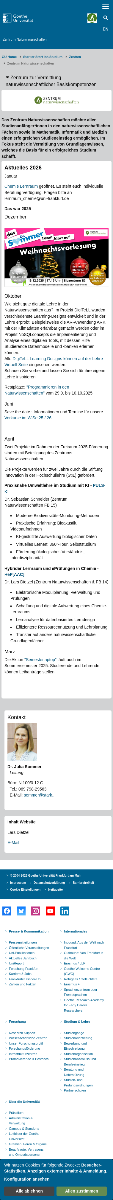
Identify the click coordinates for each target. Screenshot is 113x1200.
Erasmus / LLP (74, 963)
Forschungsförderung (24, 1048)
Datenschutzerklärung (49, 882)
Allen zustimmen (81, 1191)
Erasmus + (72, 984)
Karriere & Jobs (20, 974)
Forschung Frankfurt (23, 968)
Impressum (18, 882)
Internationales (75, 931)
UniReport (16, 963)
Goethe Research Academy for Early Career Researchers (84, 1005)
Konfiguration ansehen (26, 1179)
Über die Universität (24, 1101)
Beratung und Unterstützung (74, 1072)
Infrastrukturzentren (23, 1054)
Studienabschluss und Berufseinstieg (80, 1061)
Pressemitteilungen (23, 942)
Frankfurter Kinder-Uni (25, 979)
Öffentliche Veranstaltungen (29, 948)
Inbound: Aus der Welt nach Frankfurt (84, 945)
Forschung (17, 1021)
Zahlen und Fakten (22, 984)
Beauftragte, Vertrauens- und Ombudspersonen (27, 1152)
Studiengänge (74, 1033)
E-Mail (13, 842)
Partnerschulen (75, 1090)
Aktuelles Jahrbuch (23, 958)
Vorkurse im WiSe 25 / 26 (27, 417)
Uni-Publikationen (21, 953)
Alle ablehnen (29, 1191)
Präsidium (16, 1113)
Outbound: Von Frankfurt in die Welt (83, 955)
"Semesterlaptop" (40, 659)
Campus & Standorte (24, 1128)
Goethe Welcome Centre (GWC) (82, 971)
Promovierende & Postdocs (28, 1059)
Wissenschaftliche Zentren (28, 1038)
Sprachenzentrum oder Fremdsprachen (80, 992)
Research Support (22, 1033)
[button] (56, 81)
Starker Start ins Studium (42, 57)
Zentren (75, 57)
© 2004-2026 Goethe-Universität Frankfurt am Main (45, 875)
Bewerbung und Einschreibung (75, 1046)
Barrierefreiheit (83, 882)
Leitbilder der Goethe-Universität (24, 1136)
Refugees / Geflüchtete (81, 979)
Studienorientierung (78, 1038)
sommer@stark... (40, 795)
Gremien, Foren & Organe (28, 1144)
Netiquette (55, 889)
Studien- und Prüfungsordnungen (78, 1082)
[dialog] (56, 1179)
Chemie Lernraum (21, 186)
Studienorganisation (78, 1054)
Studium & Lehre (77, 1021)
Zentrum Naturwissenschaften (25, 39)
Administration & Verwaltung (21, 1120)
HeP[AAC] (14, 574)
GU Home (9, 57)
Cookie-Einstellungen (25, 889)
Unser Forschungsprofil (26, 1043)
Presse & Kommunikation (28, 931)
